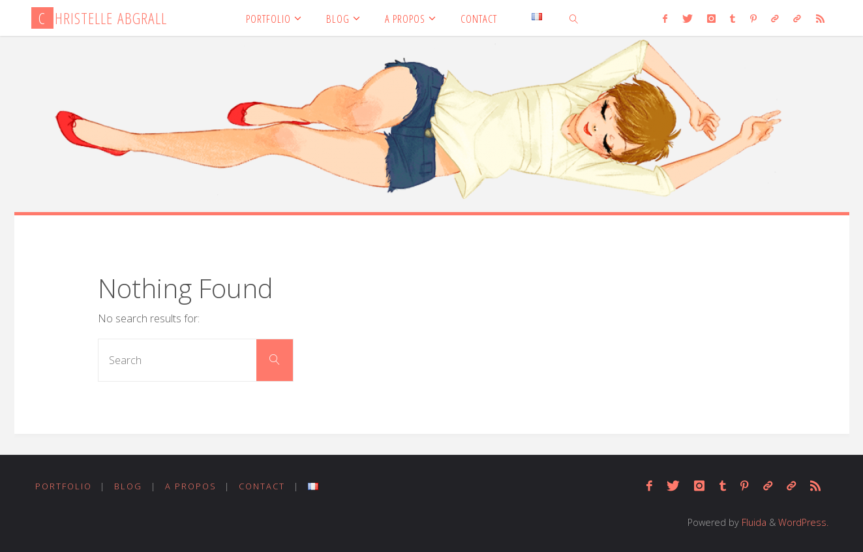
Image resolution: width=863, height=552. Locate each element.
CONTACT (262, 486)
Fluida (752, 522)
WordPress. (803, 522)
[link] (574, 18)
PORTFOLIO (63, 486)
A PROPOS (191, 486)
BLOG (128, 486)
